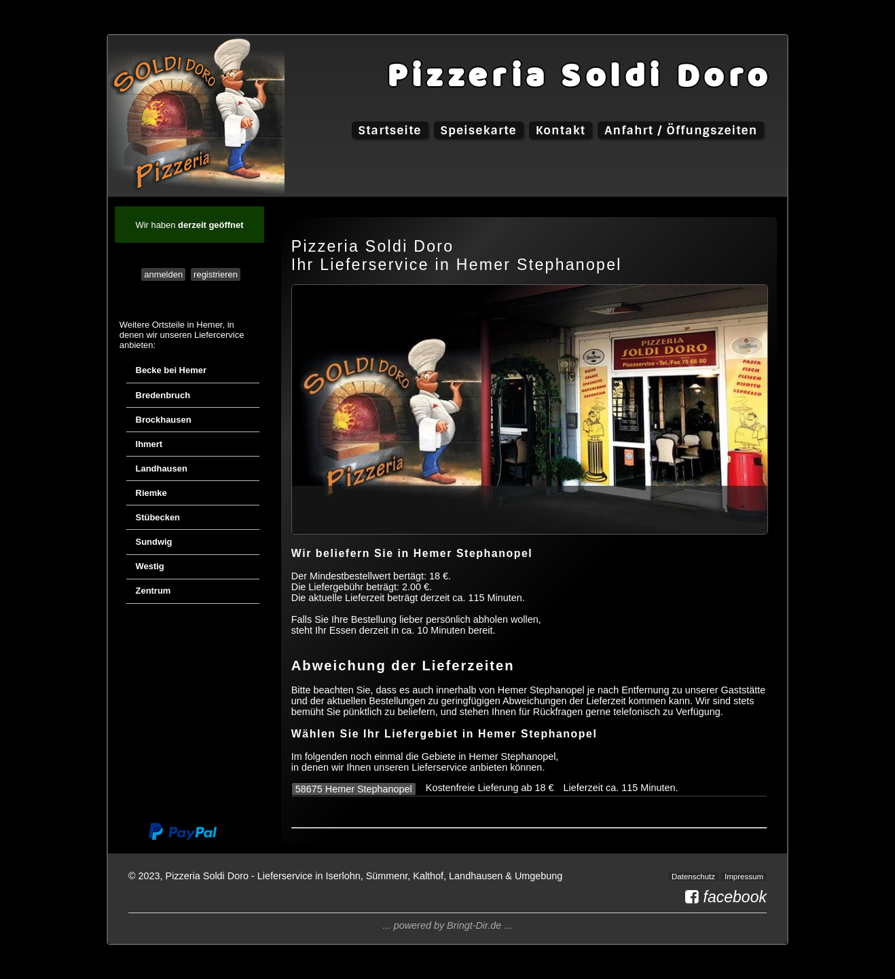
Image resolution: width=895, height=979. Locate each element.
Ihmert (149, 444)
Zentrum (153, 591)
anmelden (163, 274)
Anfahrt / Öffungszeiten (680, 130)
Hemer (209, 325)
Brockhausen (163, 420)
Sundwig (154, 542)
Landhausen (161, 468)
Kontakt (561, 130)
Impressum (744, 876)
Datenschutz (693, 876)
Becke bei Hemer (171, 370)
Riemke (151, 493)
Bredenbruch (163, 395)
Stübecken (158, 517)
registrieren (216, 274)
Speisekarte (479, 130)
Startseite (390, 130)
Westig (150, 566)
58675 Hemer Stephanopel (353, 789)
